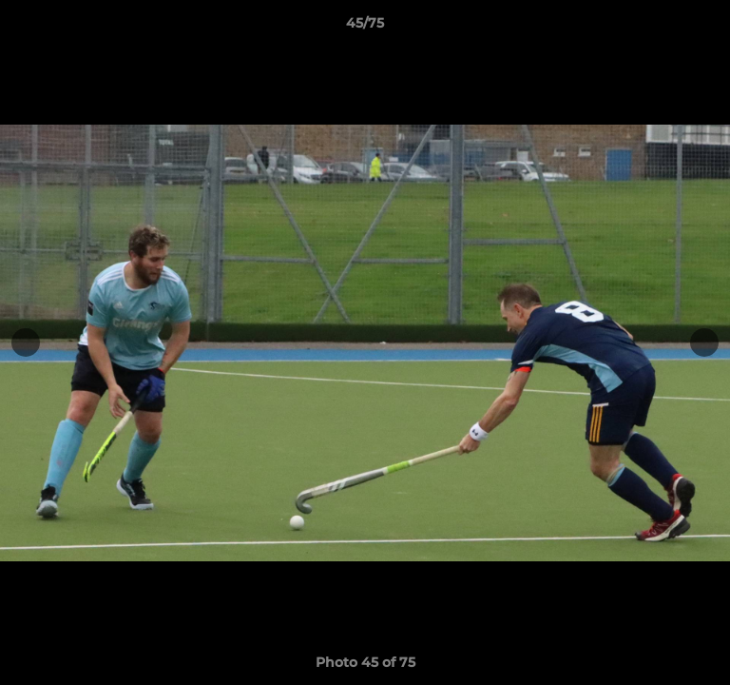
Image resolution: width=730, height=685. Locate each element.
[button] (707, 27)
